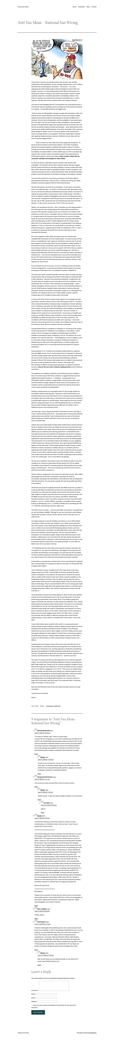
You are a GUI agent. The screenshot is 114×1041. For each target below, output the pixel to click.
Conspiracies (49, 706)
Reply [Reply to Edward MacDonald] (36, 754)
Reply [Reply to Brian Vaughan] (36, 918)
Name (33, 996)
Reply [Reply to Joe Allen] (42, 812)
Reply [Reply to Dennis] (39, 774)
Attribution (81, 7)
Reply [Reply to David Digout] (36, 950)
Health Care (57, 706)
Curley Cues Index (23, 7)
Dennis (43, 757)
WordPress (93, 1035)
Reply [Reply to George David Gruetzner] (36, 787)
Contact (94, 7)
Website (33, 1003)
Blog (88, 7)
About (74, 7)
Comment (35, 992)
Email (33, 1000)
